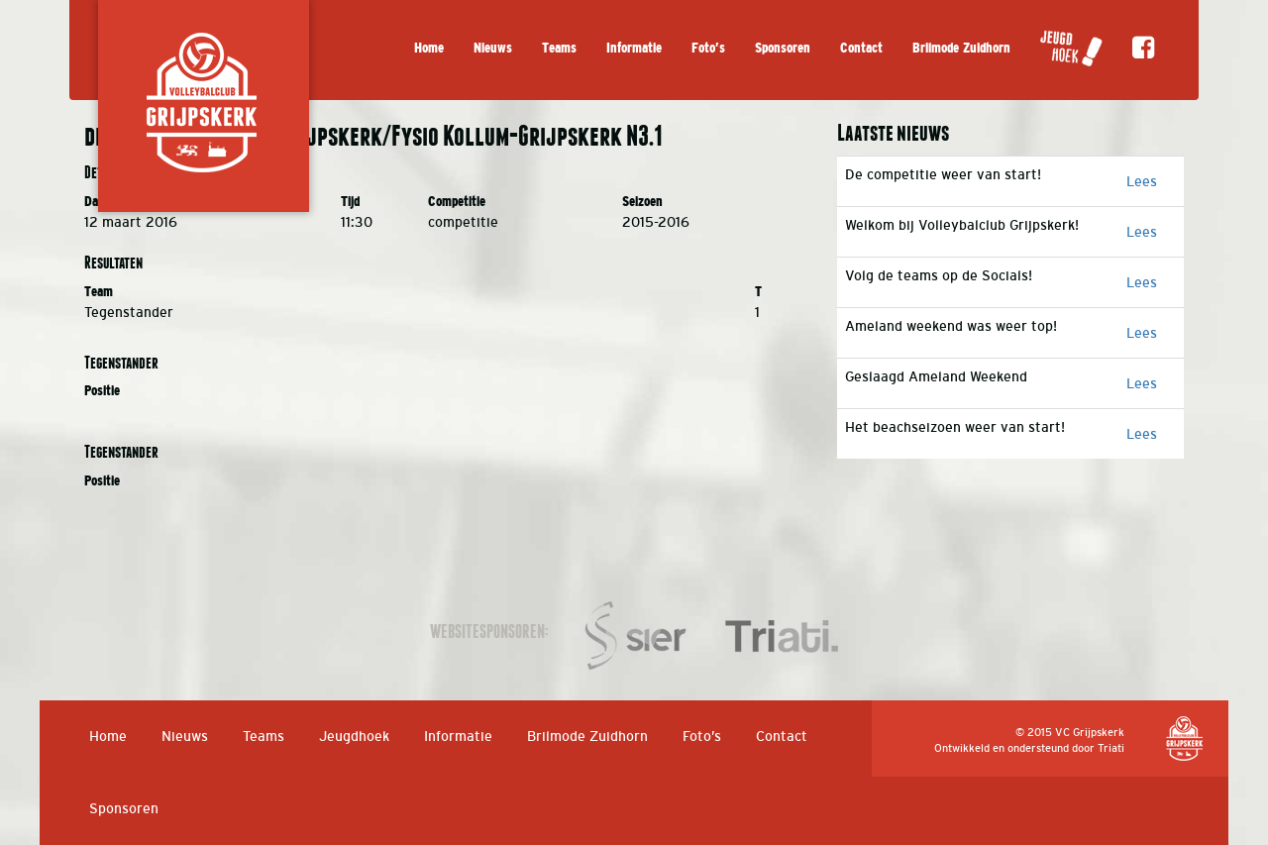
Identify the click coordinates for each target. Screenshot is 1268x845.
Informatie (634, 48)
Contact (861, 48)
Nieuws (493, 48)
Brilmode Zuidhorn (961, 48)
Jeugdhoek (354, 736)
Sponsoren (782, 48)
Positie (102, 390)
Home (429, 48)
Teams (559, 48)
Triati (1111, 748)
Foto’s (708, 48)
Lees (1141, 181)
